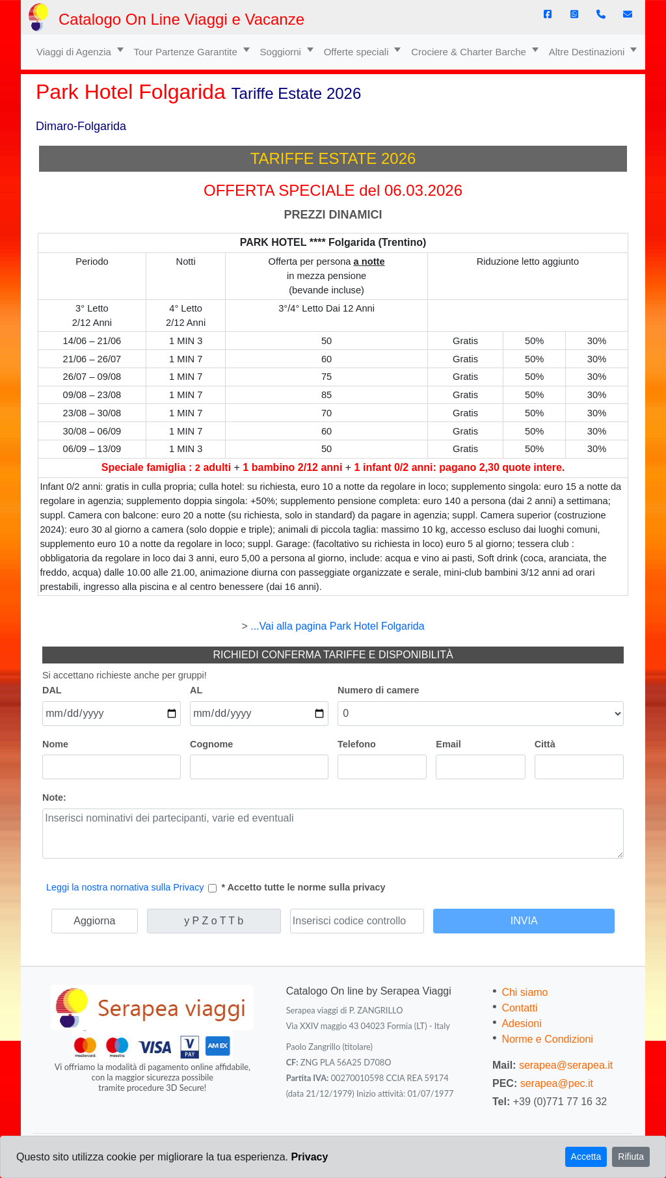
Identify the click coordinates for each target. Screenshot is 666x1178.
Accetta (586, 1156)
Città (545, 744)
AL (196, 690)
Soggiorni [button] (282, 51)
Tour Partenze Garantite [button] (187, 51)
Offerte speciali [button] (358, 51)
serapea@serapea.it (566, 1065)
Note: (54, 797)
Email (448, 744)
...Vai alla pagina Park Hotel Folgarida (337, 626)
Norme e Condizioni (547, 1039)
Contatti (519, 1007)
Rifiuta (631, 1156)
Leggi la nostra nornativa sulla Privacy (125, 887)
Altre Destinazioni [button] (588, 51)
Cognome (211, 744)
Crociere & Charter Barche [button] (470, 51)
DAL (52, 690)
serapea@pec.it (556, 1083)
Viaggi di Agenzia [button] (75, 51)
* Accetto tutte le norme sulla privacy (303, 887)
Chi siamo (524, 992)
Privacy (309, 1156)
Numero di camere (379, 690)
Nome (55, 744)
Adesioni (521, 1023)
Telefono (357, 744)
